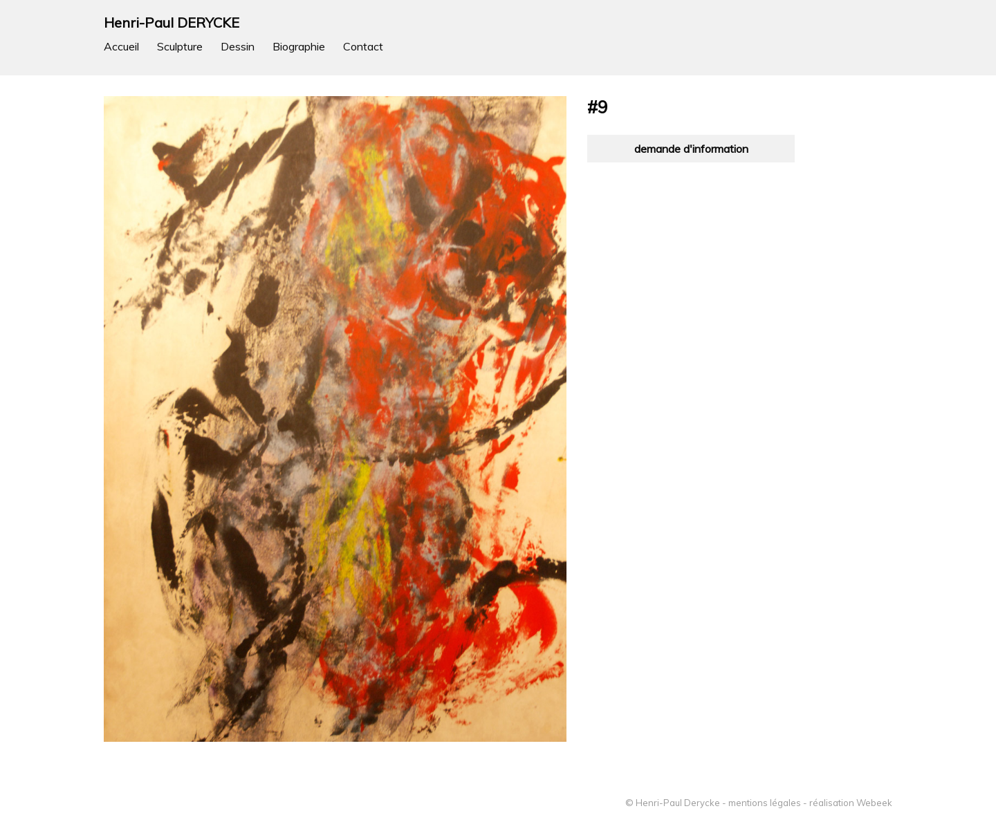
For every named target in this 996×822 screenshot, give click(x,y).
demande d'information (691, 149)
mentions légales (764, 802)
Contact (363, 46)
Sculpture (180, 46)
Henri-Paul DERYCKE (171, 22)
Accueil (121, 46)
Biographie (299, 46)
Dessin (238, 46)
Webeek (874, 802)
